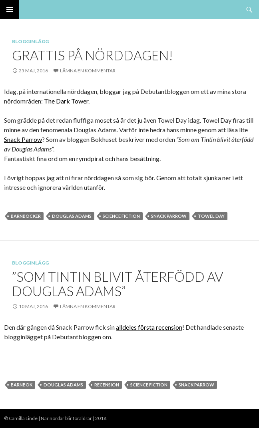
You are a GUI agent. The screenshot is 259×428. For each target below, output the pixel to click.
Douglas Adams (72, 216)
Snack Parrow (23, 139)
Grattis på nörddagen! (92, 55)
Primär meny (9, 9)
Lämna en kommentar (88, 71)
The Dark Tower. (67, 101)
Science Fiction (121, 216)
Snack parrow (169, 216)
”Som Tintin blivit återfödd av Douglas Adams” (117, 284)
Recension (106, 384)
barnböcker (26, 216)
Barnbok (21, 384)
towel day (211, 216)
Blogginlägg (30, 41)
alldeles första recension (149, 327)
